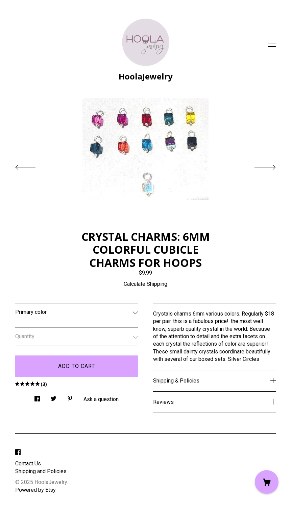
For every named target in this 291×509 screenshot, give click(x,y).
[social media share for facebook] (37, 396)
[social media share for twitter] (53, 396)
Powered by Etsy (35, 490)
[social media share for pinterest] (70, 396)
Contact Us (28, 463)
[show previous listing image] (32, 165)
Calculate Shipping (145, 284)
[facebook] (18, 452)
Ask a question (101, 399)
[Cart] (266, 482)
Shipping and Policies (41, 471)
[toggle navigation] (272, 44)
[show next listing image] (259, 165)
